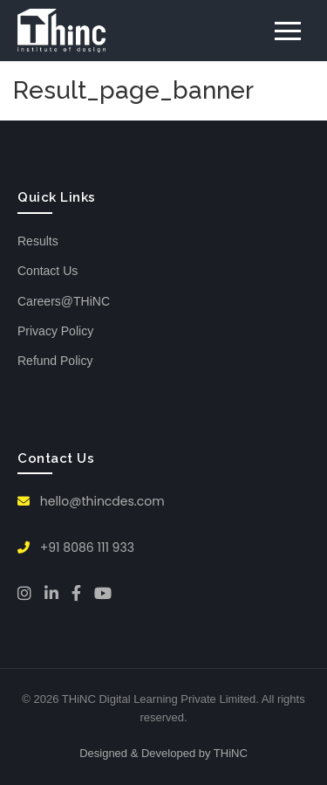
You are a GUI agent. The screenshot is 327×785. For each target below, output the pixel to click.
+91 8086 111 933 (75, 547)
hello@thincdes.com (91, 501)
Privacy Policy (55, 331)
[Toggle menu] (288, 31)
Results (37, 241)
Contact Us (47, 271)
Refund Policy (54, 361)
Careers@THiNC (63, 301)
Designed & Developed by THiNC (163, 753)
